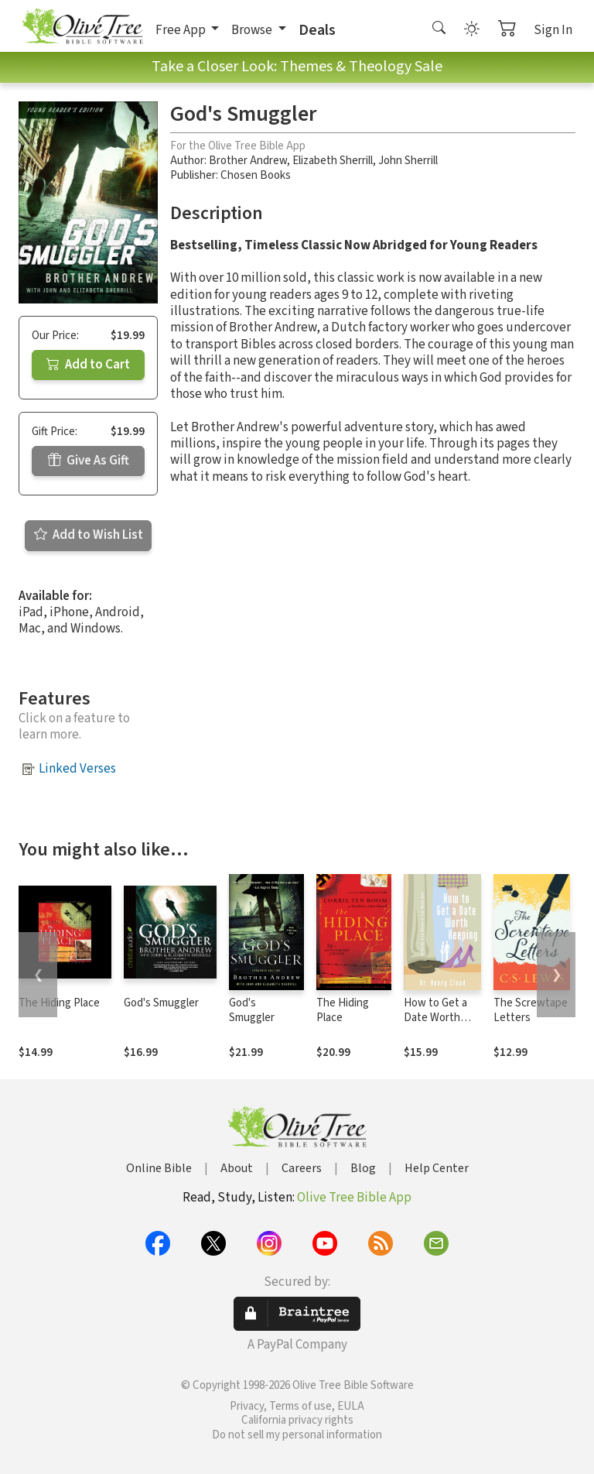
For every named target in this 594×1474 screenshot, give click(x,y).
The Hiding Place (59, 1003)
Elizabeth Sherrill (332, 161)
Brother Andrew (248, 161)
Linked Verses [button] (77, 768)
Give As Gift (88, 460)
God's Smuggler (161, 1003)
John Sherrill (408, 161)
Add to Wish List (88, 535)
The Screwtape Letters (530, 1010)
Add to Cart (88, 364)
